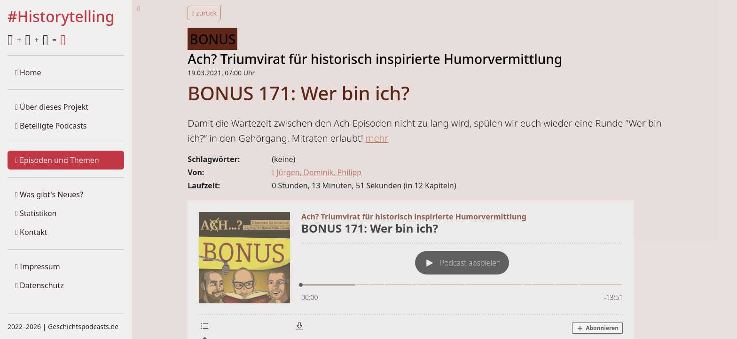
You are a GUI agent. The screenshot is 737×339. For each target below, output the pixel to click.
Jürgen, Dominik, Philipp (316, 172)
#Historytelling (61, 17)
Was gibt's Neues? (49, 194)
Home (28, 72)
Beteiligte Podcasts (50, 126)
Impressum (37, 266)
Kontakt (31, 232)
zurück (204, 12)
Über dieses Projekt (51, 107)
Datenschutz (39, 285)
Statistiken (35, 213)
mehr (377, 138)
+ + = (37, 40)
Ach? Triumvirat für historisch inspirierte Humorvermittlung (375, 59)
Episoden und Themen (57, 160)
